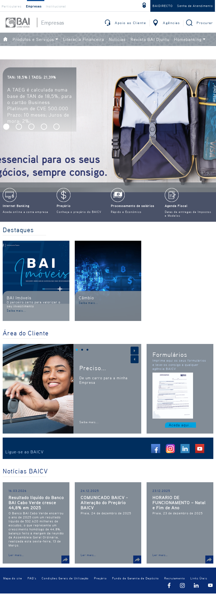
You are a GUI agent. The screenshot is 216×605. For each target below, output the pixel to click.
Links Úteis (198, 580)
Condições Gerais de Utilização (65, 580)
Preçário (100, 580)
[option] (108, 140)
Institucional (56, 6)
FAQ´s (32, 580)
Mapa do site (12, 580)
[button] (6, 127)
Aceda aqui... (180, 425)
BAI (17, 23)
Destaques (18, 229)
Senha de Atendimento (195, 5)
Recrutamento (174, 580)
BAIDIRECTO (162, 5)
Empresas (34, 6)
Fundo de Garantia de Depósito (135, 580)
